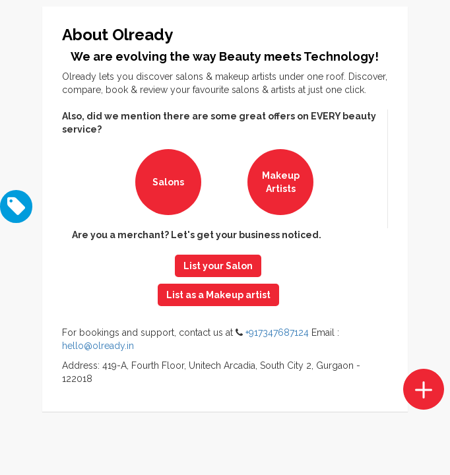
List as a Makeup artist (218, 295)
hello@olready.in (98, 345)
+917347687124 (277, 332)
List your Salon (218, 266)
